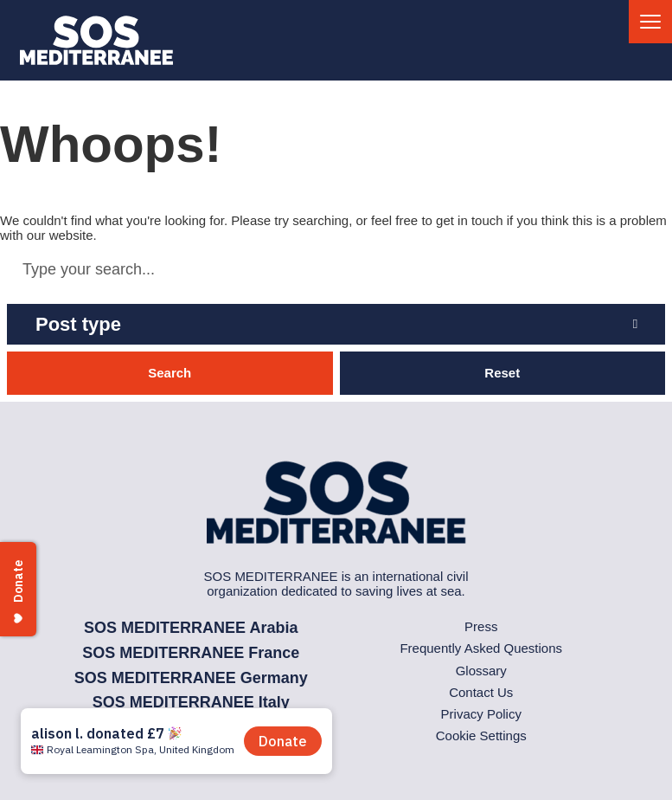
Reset (502, 372)
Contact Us (481, 692)
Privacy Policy (481, 713)
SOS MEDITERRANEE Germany (191, 678)
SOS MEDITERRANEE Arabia (191, 627)
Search (169, 372)
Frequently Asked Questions (481, 648)
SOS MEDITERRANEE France (190, 652)
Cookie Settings (481, 735)
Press (480, 626)
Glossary (481, 670)
